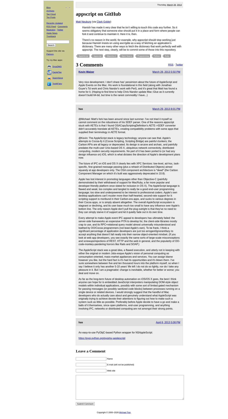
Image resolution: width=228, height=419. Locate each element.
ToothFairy (57, 83)
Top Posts (50, 17)
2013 (179, 5)
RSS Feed (51, 26)
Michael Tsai (124, 417)
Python (157, 56)
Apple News (51, 33)
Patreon (50, 54)
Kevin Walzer (86, 72)
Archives (50, 11)
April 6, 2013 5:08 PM (168, 322)
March (170, 5)
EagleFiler (57, 72)
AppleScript (83, 56)
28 (175, 5)
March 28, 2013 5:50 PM (166, 72)
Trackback (51, 36)
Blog (48, 7)
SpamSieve (57, 78)
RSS (170, 64)
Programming (143, 56)
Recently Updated (54, 23)
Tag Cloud (51, 14)
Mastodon (50, 30)
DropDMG (57, 66)
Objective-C (111, 56)
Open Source (127, 56)
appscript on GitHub (98, 14)
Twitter (179, 64)
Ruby (167, 56)
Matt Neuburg (83, 21)
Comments (63, 26)
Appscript (97, 56)
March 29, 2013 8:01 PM (166, 109)
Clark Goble (103, 21)
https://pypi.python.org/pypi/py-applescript (102, 338)
